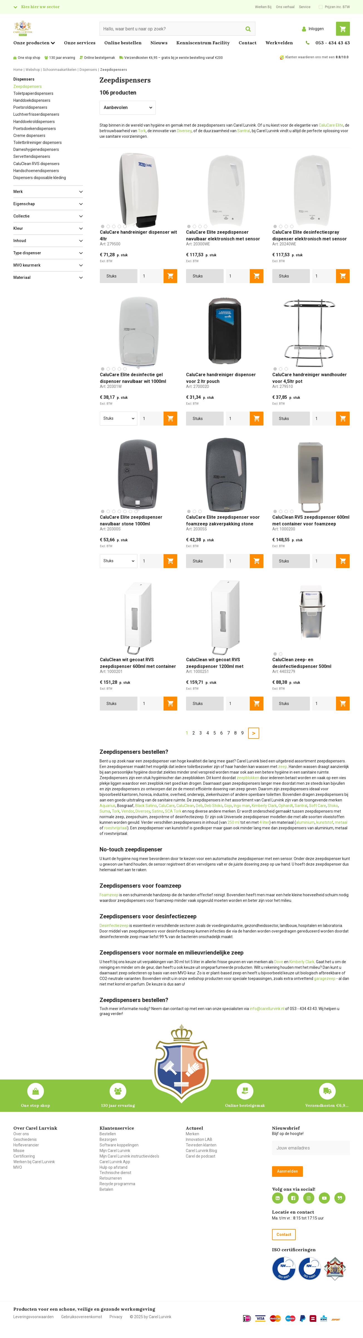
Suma (105, 811)
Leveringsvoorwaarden (33, 1317)
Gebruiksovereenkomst (81, 1317)
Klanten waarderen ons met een (310, 57)
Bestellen (108, 1134)
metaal (341, 822)
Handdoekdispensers (31, 100)
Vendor (127, 811)
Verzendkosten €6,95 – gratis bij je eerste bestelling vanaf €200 (173, 57)
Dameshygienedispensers (36, 149)
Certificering (24, 1156)
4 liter (264, 822)
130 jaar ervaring (62, 57)
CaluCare (167, 805)
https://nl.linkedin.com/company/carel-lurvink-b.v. (277, 1198)
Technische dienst (115, 1172)
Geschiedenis (25, 1139)
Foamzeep (109, 895)
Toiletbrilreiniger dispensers (37, 142)
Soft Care (317, 805)
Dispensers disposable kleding (39, 177)
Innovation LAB (199, 1139)
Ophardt (285, 805)
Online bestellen (123, 42)
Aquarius (107, 805)
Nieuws (158, 42)
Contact (247, 42)
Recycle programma (117, 1184)
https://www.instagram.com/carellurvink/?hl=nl (308, 1198)
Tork (142, 131)
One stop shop (29, 57)
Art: (110, 244)
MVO (17, 1167)
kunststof (324, 822)
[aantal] (152, 276)
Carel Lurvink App (115, 1162)
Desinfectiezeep (114, 925)
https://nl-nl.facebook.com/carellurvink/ (293, 1198)
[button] (48, 191)
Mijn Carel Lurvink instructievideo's (129, 1156)
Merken (192, 1134)
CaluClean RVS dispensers (36, 163)
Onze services (79, 42)
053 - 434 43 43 (332, 42)
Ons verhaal (285, 7)
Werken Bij (263, 7)
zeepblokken (248, 778)
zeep (282, 766)
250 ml (233, 822)
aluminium (305, 822)
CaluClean (185, 805)
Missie (18, 1150)
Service (304, 7)
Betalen (106, 1189)
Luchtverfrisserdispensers (36, 114)
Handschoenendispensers (36, 170)
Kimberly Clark (264, 805)
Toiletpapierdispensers (33, 93)
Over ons (21, 1134)
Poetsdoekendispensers (34, 128)
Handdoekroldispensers (34, 121)
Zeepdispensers (27, 86)
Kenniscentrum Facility (203, 42)
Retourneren (111, 1178)
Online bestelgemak (99, 57)
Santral (243, 131)
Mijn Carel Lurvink (115, 1150)
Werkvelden (279, 42)
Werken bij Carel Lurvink (34, 1162)
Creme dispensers (29, 135)
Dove (278, 962)
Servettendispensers (31, 156)
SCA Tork (173, 811)
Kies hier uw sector (40, 6)
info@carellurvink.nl (267, 1008)
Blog (339, 1198)
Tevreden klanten (201, 1145)
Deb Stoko (213, 805)
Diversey (184, 131)
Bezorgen (108, 1139)
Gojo (228, 805)
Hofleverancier (26, 1145)
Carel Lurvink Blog (201, 1150)
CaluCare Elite (331, 125)
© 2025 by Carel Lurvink (150, 1317)
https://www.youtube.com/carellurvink (324, 1198)
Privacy (116, 1317)
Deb (199, 805)
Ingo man (242, 805)
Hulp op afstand (113, 1167)
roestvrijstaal (115, 828)
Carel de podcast (200, 1156)
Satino (157, 811)
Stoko (333, 805)
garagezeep (324, 978)
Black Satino (146, 805)
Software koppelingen (119, 1145)
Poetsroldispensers (30, 107)
